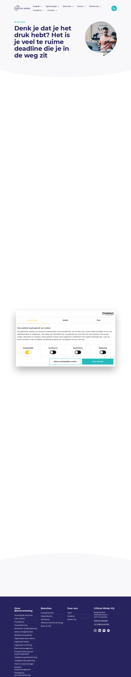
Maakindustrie (46, 616)
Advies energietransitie (23, 632)
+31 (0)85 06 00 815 (101, 624)
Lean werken (19, 619)
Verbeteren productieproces (25, 628)
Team (69, 613)
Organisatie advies (21, 642)
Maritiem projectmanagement (22, 668)
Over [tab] (99, 320)
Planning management (23, 648)
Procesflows (19, 622)
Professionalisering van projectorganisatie (23, 653)
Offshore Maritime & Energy (52, 623)
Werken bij (71, 619)
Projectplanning (20, 625)
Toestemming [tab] (32, 320)
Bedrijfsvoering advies (23, 635)
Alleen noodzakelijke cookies (65, 361)
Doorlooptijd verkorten (23, 615)
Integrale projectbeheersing (25, 657)
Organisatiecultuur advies (24, 638)
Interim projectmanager (23, 664)
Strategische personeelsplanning (22, 674)
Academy (71, 616)
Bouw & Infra (46, 626)
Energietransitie (47, 613)
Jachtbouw (45, 619)
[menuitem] (37, 6)
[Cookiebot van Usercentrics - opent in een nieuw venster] (104, 313)
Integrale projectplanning (24, 661)
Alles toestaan (97, 361)
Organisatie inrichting (23, 645)
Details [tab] (65, 320)
